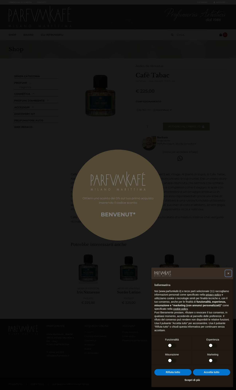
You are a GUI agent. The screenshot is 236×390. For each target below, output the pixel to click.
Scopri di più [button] (192, 380)
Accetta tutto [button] (211, 372)
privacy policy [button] (213, 294)
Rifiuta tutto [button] (173, 372)
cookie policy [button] (180, 308)
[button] (228, 273)
